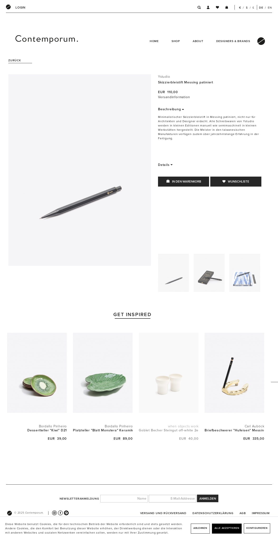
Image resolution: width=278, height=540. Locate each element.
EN (270, 7)
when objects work (183, 426)
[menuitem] (20, 7)
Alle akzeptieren (227, 528)
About (198, 41)
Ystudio (164, 77)
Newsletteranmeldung (79, 498)
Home (154, 41)
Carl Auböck (254, 426)
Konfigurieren (256, 528)
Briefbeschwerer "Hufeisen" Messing (234, 430)
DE (261, 7)
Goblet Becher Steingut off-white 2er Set (168, 430)
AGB (243, 513)
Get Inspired (132, 315)
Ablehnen (200, 528)
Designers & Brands (233, 41)
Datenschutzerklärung (213, 513)
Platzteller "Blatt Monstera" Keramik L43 (103, 430)
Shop (176, 41)
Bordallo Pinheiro (53, 426)
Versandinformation (174, 97)
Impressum (261, 513)
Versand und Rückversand (163, 513)
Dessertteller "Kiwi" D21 (47, 430)
